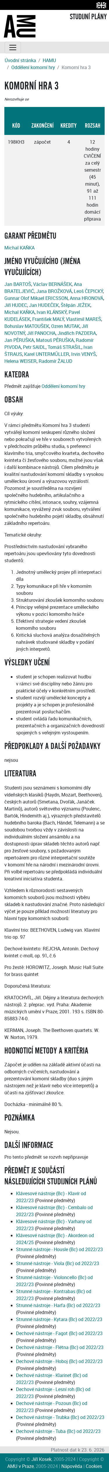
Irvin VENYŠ (83, 354)
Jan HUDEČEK (44, 305)
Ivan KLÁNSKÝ (52, 312)
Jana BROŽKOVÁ (54, 291)
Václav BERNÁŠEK (52, 284)
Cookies (94, 1466)
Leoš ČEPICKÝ (88, 291)
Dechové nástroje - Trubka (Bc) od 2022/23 (60, 1417)
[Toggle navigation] (13, 47)
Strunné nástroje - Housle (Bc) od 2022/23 (59, 1249)
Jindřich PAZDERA (77, 333)
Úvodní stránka (20, 60)
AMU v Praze (20, 1466)
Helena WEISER (20, 361)
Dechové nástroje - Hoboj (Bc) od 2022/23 (59, 1361)
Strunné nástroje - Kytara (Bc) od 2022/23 (59, 1319)
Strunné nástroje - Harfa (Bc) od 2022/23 (58, 1305)
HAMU (49, 60)
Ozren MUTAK (65, 326)
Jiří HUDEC (15, 305)
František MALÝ (48, 319)
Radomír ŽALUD (55, 361)
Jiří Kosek (41, 1459)
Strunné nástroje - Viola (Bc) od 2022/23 (57, 1263)
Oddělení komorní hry (33, 67)
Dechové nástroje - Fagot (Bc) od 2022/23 (59, 1333)
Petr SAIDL (34, 347)
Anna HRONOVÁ (86, 298)
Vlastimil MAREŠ (83, 319)
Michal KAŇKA (19, 248)
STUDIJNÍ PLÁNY (88, 17)
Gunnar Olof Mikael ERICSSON (36, 298)
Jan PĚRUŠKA (19, 340)
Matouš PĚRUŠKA (55, 340)
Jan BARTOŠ (17, 284)
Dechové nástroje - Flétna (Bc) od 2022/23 (59, 1347)
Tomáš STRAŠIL (64, 347)
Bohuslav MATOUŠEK (26, 326)
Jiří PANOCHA (41, 333)
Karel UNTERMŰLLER (46, 354)
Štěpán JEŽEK (75, 305)
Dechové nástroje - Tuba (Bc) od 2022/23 (58, 1431)
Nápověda (71, 1466)
